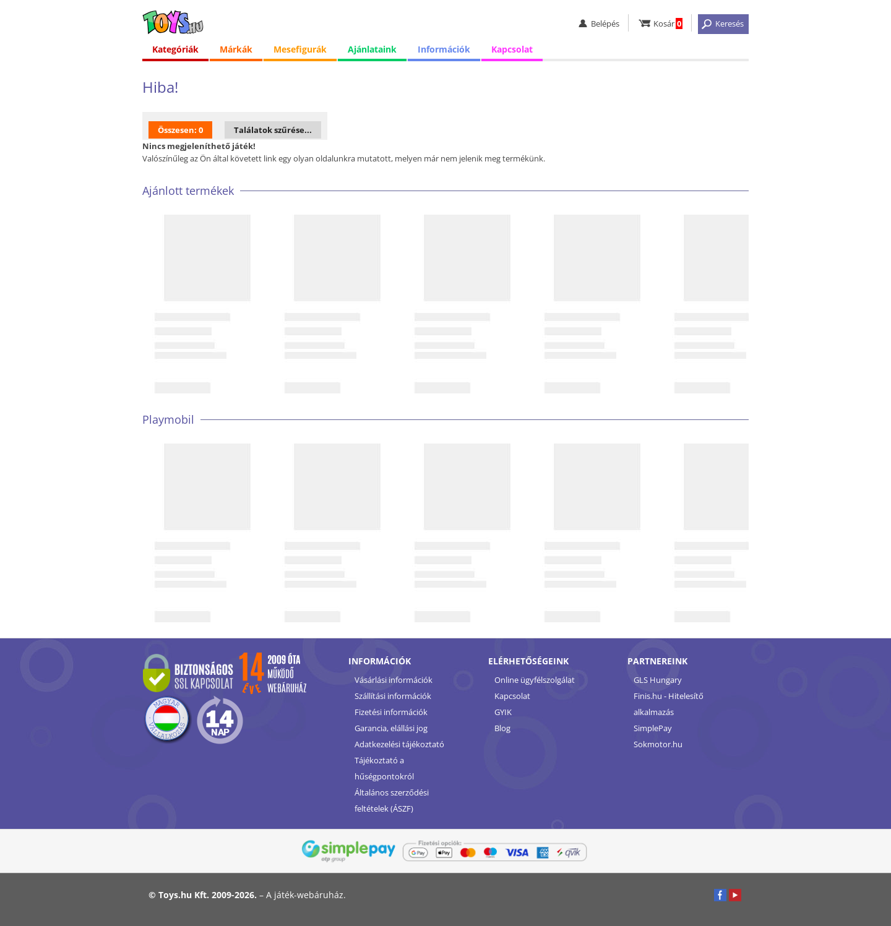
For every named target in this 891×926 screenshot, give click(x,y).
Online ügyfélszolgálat (534, 679)
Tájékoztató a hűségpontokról (384, 768)
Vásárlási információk (394, 679)
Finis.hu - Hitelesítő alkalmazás (669, 704)
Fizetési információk (391, 712)
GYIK (503, 712)
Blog (502, 728)
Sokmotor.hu (658, 744)
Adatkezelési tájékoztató (399, 744)
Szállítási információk (393, 695)
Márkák (236, 49)
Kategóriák (175, 49)
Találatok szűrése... (273, 129)
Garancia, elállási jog (391, 728)
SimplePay (653, 728)
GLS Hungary (658, 679)
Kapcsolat (512, 49)
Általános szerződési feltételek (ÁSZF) (392, 800)
